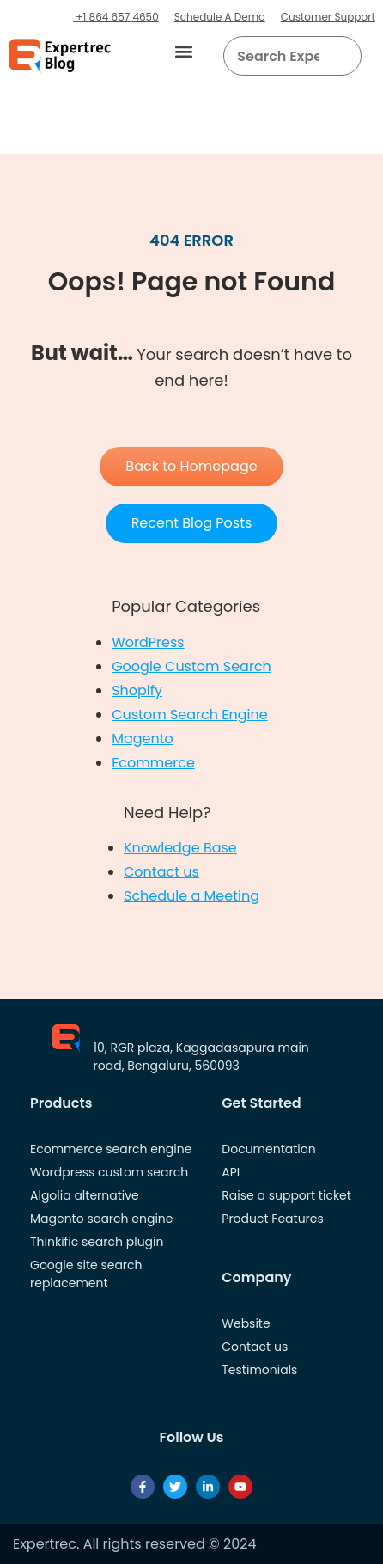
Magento (142, 738)
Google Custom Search (191, 666)
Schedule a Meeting (191, 896)
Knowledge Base (180, 848)
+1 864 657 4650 (116, 16)
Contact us (161, 872)
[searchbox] (278, 56)
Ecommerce (153, 763)
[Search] (341, 56)
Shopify (137, 690)
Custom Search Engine (189, 714)
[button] (183, 52)
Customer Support (328, 16)
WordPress (148, 642)
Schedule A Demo (219, 16)
